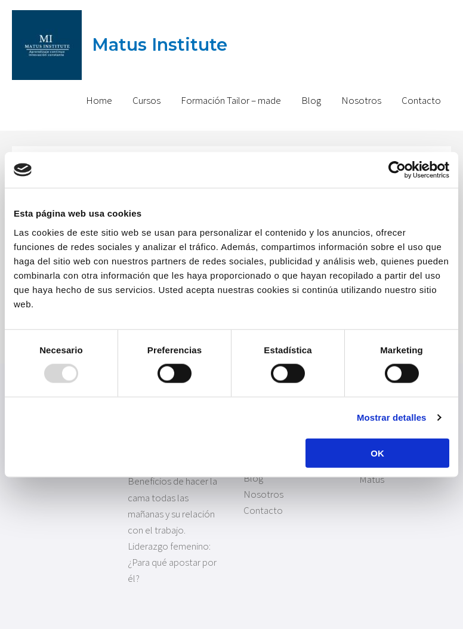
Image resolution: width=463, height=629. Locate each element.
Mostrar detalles (392, 417)
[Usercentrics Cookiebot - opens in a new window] (397, 170)
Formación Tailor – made (231, 100)
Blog (311, 100)
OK (377, 453)
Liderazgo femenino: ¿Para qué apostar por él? (172, 562)
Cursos (146, 100)
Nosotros (361, 100)
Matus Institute (159, 44)
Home (99, 100)
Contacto (421, 100)
